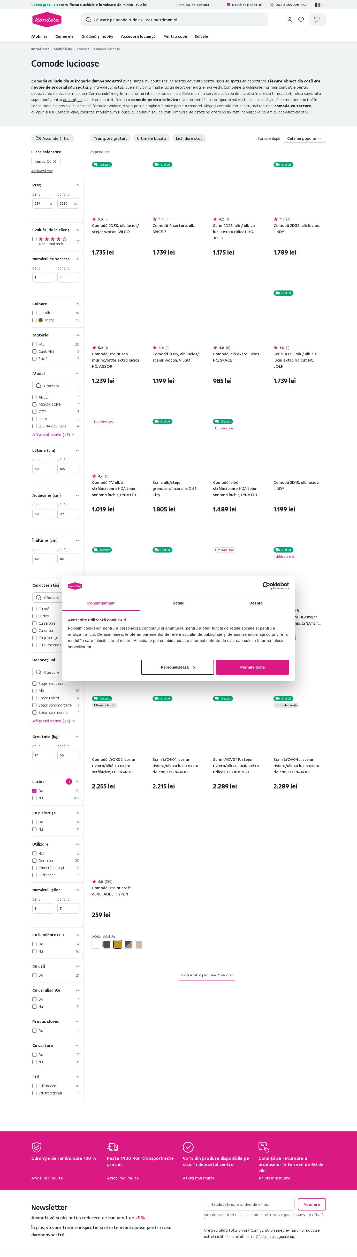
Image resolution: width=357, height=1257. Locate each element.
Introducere (40, 49)
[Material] (57, 335)
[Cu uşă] (57, 966)
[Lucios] (57, 781)
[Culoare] (57, 303)
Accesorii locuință (138, 36)
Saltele (201, 36)
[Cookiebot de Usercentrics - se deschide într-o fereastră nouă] (266, 586)
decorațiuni (72, 99)
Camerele (64, 36)
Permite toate (252, 667)
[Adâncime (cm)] (57, 495)
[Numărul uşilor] (57, 890)
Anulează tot (42, 170)
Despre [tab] (256, 603)
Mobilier (39, 36)
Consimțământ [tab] (101, 603)
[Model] (57, 373)
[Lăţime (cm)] (57, 450)
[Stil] (57, 1076)
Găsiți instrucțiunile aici (275, 1236)
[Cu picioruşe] (57, 813)
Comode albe (66, 111)
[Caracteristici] (57, 585)
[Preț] (57, 185)
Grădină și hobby (97, 36)
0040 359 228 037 (288, 5)
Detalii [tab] (179, 603)
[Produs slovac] (57, 1021)
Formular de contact (193, 5)
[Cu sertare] (57, 1045)
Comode (83, 49)
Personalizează (178, 667)
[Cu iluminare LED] (57, 935)
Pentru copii (175, 36)
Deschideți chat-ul (244, 5)
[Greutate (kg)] (57, 736)
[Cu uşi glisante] (57, 990)
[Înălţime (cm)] (57, 540)
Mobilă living (63, 49)
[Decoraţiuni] (57, 660)
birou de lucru (169, 93)
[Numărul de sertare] (57, 258)
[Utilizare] (57, 844)
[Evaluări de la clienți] (57, 230)
